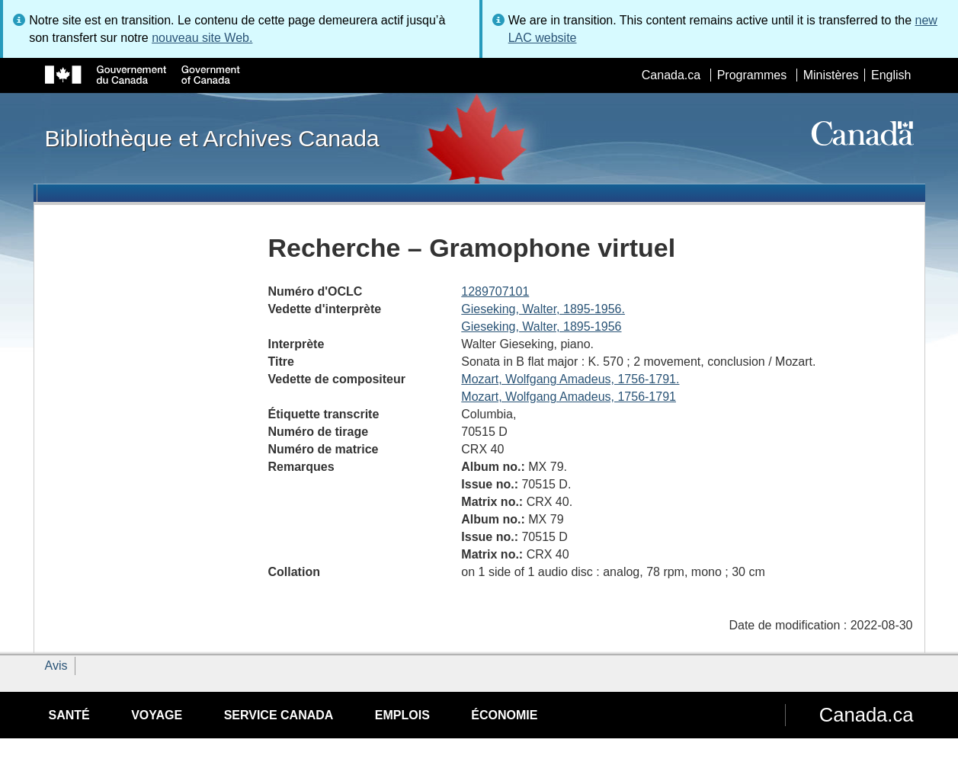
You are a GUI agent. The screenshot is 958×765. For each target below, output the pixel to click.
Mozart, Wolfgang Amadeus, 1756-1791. (570, 379)
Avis (56, 665)
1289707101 (495, 291)
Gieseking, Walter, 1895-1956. (543, 308)
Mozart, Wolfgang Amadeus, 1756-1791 (568, 396)
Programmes (752, 75)
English (891, 75)
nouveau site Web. (202, 37)
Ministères (831, 75)
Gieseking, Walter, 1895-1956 (541, 326)
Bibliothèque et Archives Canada (212, 138)
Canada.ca (671, 75)
